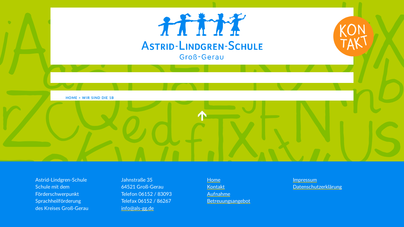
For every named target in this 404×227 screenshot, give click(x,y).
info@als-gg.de (137, 208)
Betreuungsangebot (228, 201)
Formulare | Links (314, 77)
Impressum (305, 180)
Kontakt (273, 77)
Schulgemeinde (228, 77)
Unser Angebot (134, 77)
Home (213, 180)
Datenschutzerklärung (317, 186)
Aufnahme (218, 194)
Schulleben (181, 77)
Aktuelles (88, 77)
